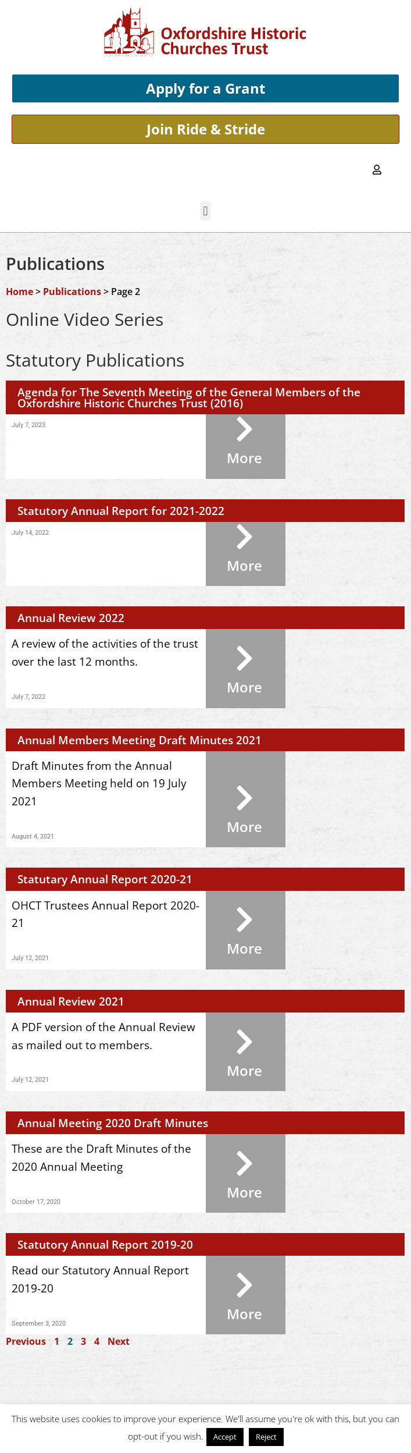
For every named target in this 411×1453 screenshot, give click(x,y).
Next (119, 1341)
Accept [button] (225, 1436)
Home (19, 291)
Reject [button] (266, 1436)
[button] (205, 211)
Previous (26, 1341)
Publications (72, 291)
